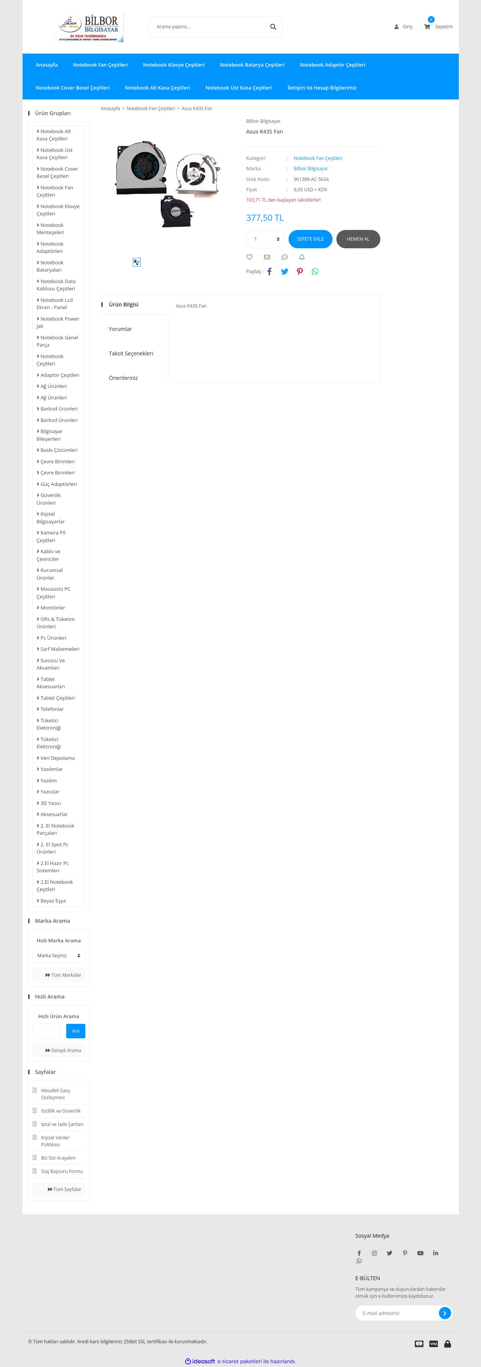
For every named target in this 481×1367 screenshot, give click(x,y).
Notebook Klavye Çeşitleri (174, 64)
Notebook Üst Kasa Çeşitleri (238, 87)
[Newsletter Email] (404, 1313)
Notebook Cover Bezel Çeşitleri (73, 87)
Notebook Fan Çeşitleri (100, 64)
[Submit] (445, 1313)
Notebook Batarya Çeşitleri (252, 64)
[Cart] (438, 27)
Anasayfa (47, 64)
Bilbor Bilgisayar (263, 121)
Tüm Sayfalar (65, 1189)
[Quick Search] (47, 1031)
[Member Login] (403, 27)
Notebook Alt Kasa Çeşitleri (158, 87)
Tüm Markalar (63, 975)
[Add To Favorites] (251, 257)
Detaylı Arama (64, 1050)
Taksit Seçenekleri (131, 353)
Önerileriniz (123, 377)
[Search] (204, 26)
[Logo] (77, 26)
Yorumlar (120, 328)
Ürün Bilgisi (124, 304)
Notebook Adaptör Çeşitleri (332, 64)
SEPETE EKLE (310, 239)
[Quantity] (265, 239)
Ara (75, 1031)
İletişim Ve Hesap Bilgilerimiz (321, 87)
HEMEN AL (358, 239)
